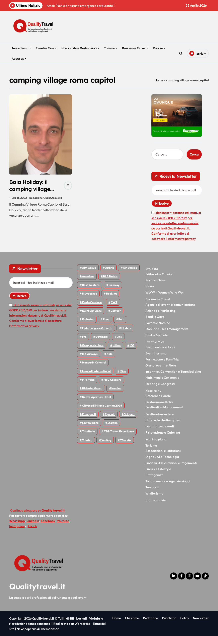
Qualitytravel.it (37, 586)
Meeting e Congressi (160, 384)
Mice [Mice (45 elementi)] (123, 371)
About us (19, 59)
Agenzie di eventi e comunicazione (170, 305)
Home (159, 80)
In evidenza (21, 48)
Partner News (155, 280)
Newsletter (201, 618)
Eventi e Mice (46, 48)
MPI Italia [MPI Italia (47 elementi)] (88, 380)
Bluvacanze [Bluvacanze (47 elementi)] (89, 293)
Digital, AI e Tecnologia (162, 457)
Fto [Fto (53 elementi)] (84, 336)
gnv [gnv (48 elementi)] (119, 336)
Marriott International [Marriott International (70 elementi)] (96, 371)
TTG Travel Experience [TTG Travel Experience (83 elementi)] (119, 431)
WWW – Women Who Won (165, 292)
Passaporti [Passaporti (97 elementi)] (89, 414)
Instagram (17, 526)
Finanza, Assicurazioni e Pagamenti (171, 463)
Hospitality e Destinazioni (80, 48)
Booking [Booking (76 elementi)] (111, 293)
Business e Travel (135, 48)
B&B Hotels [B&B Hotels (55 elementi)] (110, 276)
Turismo (110, 48)
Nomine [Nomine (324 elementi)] (116, 388)
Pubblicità (169, 618)
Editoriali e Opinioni (159, 274)
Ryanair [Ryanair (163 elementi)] (110, 414)
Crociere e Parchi (158, 396)
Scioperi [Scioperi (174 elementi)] (129, 414)
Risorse (159, 48)
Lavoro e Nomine (157, 323)
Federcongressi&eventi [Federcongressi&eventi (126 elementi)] (97, 328)
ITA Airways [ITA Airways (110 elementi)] (89, 354)
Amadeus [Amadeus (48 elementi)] (88, 276)
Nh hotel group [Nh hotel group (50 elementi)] (92, 388)
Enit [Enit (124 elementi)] (121, 319)
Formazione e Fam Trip (162, 359)
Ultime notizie (155, 500)
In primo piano (155, 439)
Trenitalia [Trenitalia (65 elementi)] (88, 431)
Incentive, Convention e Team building (173, 371)
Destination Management (164, 407)
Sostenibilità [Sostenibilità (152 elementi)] (90, 423)
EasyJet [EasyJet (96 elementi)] (116, 311)
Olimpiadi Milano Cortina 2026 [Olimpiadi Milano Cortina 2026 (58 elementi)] (102, 405)
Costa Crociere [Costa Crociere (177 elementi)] (92, 302)
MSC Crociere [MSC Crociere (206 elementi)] (112, 380)
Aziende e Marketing (160, 311)
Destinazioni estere (159, 414)
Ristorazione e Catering (162, 432)
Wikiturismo (154, 493)
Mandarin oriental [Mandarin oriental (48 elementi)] (94, 362)
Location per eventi (159, 426)
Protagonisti (154, 475)
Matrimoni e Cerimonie (162, 378)
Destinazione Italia (159, 402)
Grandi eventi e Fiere (160, 365)
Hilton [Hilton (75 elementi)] (117, 345)
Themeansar (49, 629)
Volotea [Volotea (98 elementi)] (87, 440)
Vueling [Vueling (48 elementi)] (106, 440)
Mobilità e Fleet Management (166, 329)
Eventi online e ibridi (160, 347)
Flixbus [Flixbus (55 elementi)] (126, 328)
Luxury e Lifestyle (158, 469)
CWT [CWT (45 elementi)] (114, 302)
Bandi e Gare (154, 317)
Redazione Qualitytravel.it (45, 198)
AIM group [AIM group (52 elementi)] (89, 268)
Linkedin (32, 521)
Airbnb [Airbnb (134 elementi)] (109, 268)
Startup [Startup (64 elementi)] (112, 423)
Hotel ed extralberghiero (163, 420)
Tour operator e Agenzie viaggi (167, 481)
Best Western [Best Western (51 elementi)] (90, 285)
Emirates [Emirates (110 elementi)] (88, 319)
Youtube (63, 521)
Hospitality (153, 391)
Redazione (150, 618)
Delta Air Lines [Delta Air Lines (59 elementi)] (91, 311)
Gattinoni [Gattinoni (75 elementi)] (101, 336)
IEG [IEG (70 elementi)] (132, 345)
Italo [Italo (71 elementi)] (109, 354)
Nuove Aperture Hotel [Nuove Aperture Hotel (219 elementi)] (96, 397)
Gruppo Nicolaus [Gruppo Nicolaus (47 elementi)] (92, 345)
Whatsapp (17, 521)
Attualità (151, 269)
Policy (184, 618)
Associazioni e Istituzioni (163, 451)
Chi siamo (132, 618)
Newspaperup (27, 629)
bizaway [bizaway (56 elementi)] (113, 285)
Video (149, 286)
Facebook (48, 521)
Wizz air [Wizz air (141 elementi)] (125, 440)
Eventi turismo (156, 353)
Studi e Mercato (156, 335)
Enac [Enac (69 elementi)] (106, 319)
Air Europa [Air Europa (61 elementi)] (130, 268)
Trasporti (152, 487)
